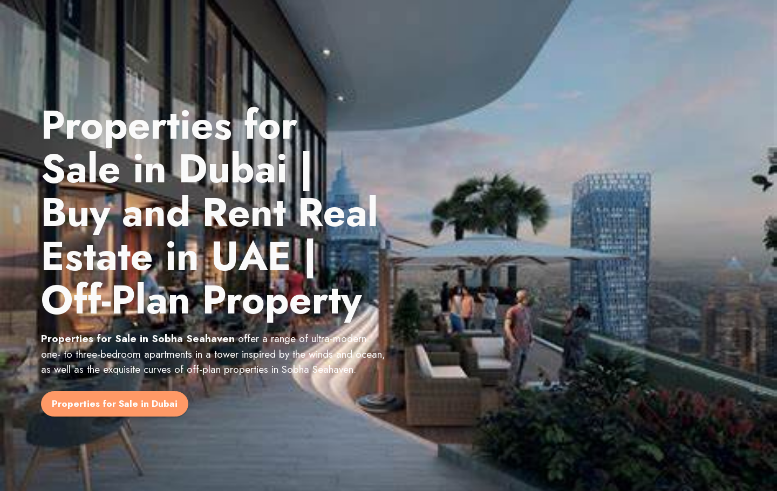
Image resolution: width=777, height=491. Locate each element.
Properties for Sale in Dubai (115, 404)
